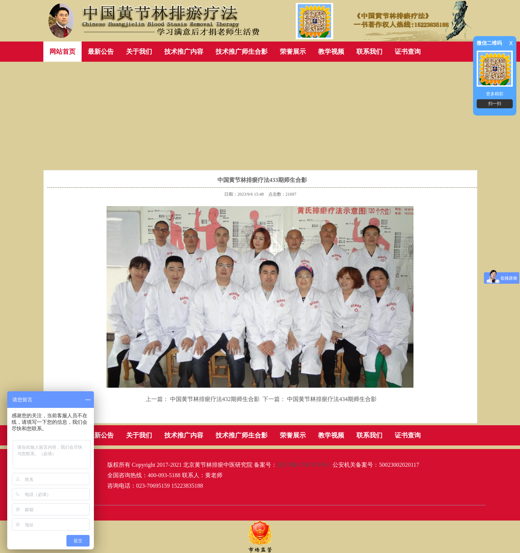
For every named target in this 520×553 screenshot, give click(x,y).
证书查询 (408, 51)
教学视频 (331, 51)
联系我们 (369, 51)
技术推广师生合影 (242, 51)
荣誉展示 (293, 51)
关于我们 (139, 51)
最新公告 (101, 51)
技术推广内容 (183, 51)
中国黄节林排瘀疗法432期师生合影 (215, 399)
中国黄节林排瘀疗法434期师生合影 (332, 399)
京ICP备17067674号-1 (304, 465)
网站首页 (62, 51)
